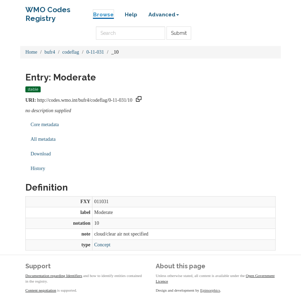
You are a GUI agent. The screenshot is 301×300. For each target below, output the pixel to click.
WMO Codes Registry (48, 11)
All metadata (43, 139)
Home (31, 52)
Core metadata (45, 124)
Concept (102, 244)
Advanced (163, 14)
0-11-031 (95, 52)
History (38, 168)
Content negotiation (40, 290)
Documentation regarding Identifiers (53, 276)
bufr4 (49, 52)
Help (131, 14)
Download (41, 153)
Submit (179, 33)
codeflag (70, 52)
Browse (103, 14)
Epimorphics (210, 290)
